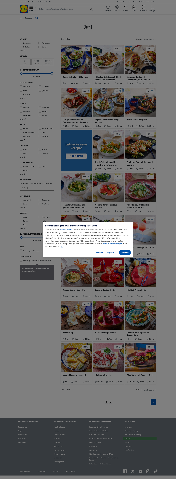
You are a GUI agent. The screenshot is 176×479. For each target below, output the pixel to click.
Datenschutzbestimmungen (112, 244)
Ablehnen (99, 252)
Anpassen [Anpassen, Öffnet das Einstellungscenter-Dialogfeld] (110, 252)
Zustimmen (125, 252)
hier (62, 246)
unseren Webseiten (66, 230)
